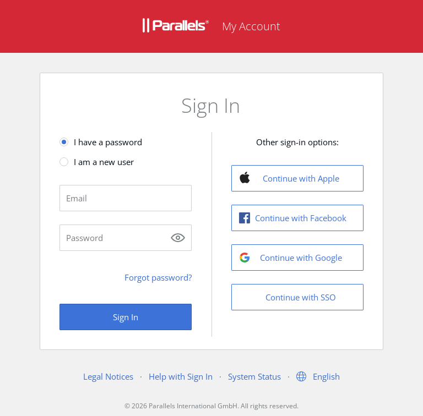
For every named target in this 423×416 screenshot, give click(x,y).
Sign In (125, 316)
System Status (254, 376)
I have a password (108, 141)
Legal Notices (108, 376)
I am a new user (104, 161)
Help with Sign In (181, 376)
